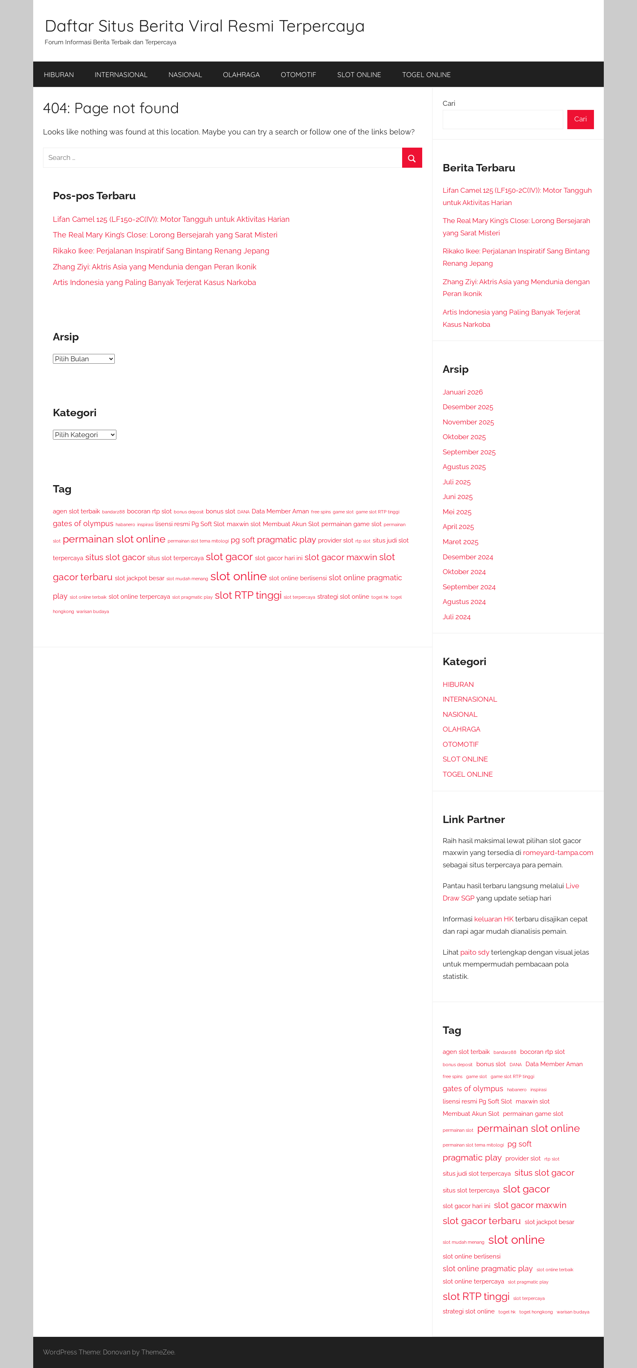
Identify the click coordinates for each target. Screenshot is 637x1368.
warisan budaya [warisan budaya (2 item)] (92, 611)
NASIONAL (185, 74)
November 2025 (468, 422)
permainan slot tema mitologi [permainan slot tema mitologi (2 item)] (198, 540)
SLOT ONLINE (359, 74)
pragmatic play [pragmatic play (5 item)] (286, 540)
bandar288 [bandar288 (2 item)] (113, 511)
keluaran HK (494, 919)
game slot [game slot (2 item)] (343, 511)
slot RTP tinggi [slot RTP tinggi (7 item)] (248, 595)
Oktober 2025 (464, 437)
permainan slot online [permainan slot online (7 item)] (114, 539)
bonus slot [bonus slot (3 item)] (220, 511)
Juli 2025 (457, 482)
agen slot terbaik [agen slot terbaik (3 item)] (76, 511)
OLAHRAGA (241, 74)
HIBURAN (59, 74)
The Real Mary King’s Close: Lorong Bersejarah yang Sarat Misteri (165, 234)
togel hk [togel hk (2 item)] (380, 597)
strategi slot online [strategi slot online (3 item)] (343, 596)
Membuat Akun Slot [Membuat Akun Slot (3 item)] (291, 523)
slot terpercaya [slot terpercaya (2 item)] (299, 597)
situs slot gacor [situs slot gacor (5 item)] (115, 557)
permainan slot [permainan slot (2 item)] (458, 1130)
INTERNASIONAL (121, 74)
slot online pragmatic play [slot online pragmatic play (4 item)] (488, 1268)
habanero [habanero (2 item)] (125, 524)
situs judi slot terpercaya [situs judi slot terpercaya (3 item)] (477, 1173)
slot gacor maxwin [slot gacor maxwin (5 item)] (341, 557)
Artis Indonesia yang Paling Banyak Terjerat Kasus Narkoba (154, 282)
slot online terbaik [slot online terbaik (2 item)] (88, 597)
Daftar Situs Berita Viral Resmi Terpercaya (205, 25)
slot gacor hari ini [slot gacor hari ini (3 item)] (279, 557)
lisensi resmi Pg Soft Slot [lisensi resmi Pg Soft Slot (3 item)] (190, 523)
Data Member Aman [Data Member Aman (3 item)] (280, 511)
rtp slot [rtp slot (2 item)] (363, 540)
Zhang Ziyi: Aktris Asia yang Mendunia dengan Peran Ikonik (155, 266)
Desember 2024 (468, 557)
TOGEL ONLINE (426, 74)
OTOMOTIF (298, 74)
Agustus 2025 (464, 467)
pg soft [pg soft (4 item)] (243, 540)
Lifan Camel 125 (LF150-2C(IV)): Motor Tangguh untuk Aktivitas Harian (171, 219)
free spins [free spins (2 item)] (321, 511)
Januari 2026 (463, 392)
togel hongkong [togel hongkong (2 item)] (536, 1311)
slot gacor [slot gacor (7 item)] (229, 557)
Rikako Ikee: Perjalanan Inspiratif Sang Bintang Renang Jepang (161, 250)
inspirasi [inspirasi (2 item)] (145, 524)
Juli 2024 (457, 617)
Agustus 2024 (464, 601)
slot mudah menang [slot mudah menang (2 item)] (187, 578)
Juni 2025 (458, 496)
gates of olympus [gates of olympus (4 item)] (83, 523)
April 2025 (458, 526)
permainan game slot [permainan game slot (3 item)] (351, 523)
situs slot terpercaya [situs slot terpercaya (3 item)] (175, 557)
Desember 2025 (468, 407)
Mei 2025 (457, 512)
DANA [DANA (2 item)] (243, 511)
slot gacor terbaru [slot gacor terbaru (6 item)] (482, 1220)
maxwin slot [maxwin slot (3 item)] (244, 523)
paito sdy (474, 952)
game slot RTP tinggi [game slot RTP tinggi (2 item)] (377, 511)
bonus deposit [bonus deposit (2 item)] (189, 511)
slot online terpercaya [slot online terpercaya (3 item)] (139, 596)
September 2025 (469, 452)
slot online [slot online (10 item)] (238, 576)
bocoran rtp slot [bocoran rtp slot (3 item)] (149, 511)
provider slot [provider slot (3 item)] (335, 540)
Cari (449, 103)
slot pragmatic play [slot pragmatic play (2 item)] (192, 597)
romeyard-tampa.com (558, 852)
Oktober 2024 (464, 572)
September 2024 (469, 587)
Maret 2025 (460, 542)
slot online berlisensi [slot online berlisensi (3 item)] (298, 578)
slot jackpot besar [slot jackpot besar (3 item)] (139, 578)
